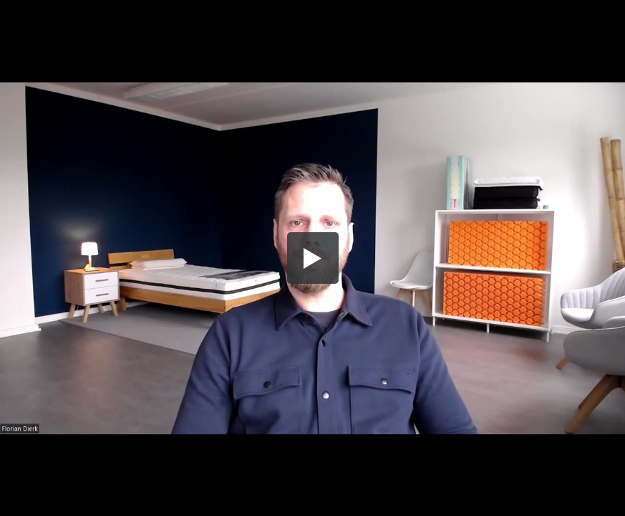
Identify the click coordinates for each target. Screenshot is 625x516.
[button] (313, 258)
